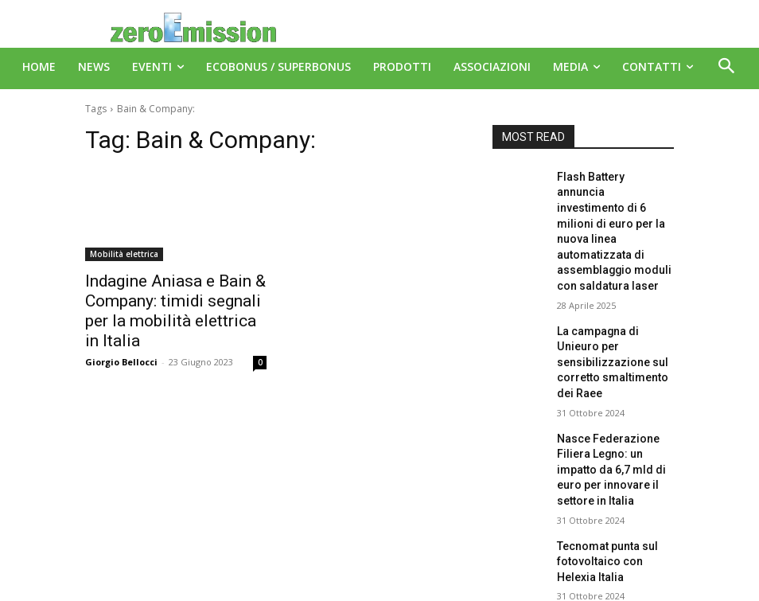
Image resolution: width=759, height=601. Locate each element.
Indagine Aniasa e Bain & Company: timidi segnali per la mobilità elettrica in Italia (174, 297)
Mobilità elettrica (124, 254)
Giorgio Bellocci (121, 335)
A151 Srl (476, 553)
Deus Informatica (434, 586)
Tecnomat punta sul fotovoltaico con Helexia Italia (610, 465)
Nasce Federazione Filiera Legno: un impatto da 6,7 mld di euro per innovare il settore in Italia (614, 388)
